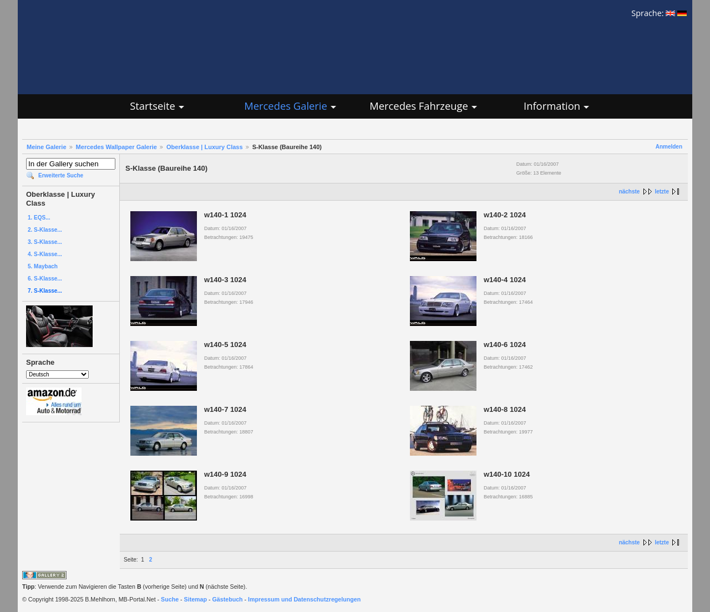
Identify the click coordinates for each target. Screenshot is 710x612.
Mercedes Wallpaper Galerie (116, 147)
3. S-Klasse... (45, 242)
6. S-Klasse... (45, 279)
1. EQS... (39, 218)
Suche (170, 599)
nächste (629, 191)
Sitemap (195, 599)
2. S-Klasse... (45, 230)
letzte (662, 191)
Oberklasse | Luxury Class (204, 147)
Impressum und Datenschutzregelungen (304, 599)
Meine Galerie (47, 147)
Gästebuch (227, 599)
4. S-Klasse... (45, 254)
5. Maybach (43, 266)
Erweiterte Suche (60, 175)
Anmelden (669, 147)
